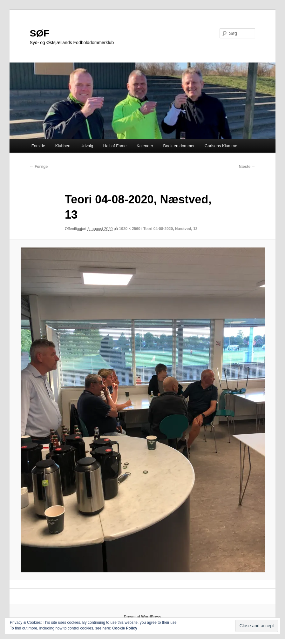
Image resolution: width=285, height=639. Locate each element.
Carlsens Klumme (221, 145)
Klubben (63, 145)
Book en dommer (179, 145)
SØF (40, 33)
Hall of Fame (115, 145)
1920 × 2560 (129, 229)
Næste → (247, 166)
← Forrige (39, 166)
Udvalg (86, 145)
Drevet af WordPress (142, 617)
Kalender (145, 145)
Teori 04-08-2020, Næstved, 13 (170, 229)
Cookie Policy (124, 628)
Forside (38, 145)
